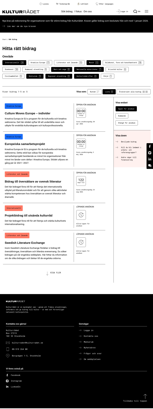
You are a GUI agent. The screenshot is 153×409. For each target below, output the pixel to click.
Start (4, 39)
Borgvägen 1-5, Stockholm (26, 356)
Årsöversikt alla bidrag (133, 91)
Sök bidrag (67, 11)
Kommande (122, 116)
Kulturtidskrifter (86, 76)
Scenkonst (11, 69)
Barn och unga (62, 69)
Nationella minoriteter (89, 69)
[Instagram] (150, 153)
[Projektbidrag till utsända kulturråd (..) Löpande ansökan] (54, 216)
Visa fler (55, 273)
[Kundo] (150, 165)
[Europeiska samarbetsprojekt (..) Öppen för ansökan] (54, 150)
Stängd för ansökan (126, 123)
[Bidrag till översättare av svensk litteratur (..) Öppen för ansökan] (54, 186)
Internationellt (14, 62)
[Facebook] (150, 146)
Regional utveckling (59, 76)
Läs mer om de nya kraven (21, 26)
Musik (93, 62)
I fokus (78, 11)
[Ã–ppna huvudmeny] (147, 11)
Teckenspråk (63, 4)
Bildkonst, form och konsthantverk (123, 62)
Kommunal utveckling (36, 69)
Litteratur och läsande (69, 62)
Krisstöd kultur (117, 69)
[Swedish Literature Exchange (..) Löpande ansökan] (54, 247)
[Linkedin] (150, 159)
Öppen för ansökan (126, 109)
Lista (109, 91)
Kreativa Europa (40, 62)
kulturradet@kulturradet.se (27, 343)
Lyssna (44, 3)
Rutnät (94, 91)
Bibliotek (35, 76)
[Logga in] (122, 11)
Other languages (104, 4)
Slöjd (107, 76)
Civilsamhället (13, 76)
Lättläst (82, 4)
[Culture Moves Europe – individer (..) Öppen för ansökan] (54, 116)
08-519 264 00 (19, 350)
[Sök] (137, 11)
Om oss (88, 11)
